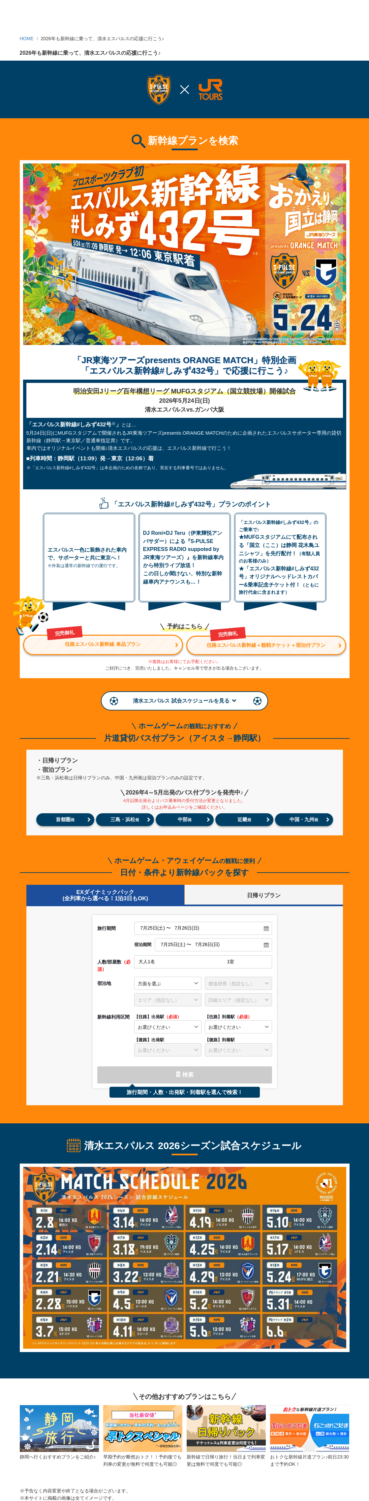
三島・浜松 (124, 819)
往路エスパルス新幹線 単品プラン (96, 641)
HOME (27, 38)
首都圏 (65, 819)
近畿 (244, 819)
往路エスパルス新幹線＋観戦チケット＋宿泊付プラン (264, 641)
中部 (185, 819)
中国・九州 (304, 819)
